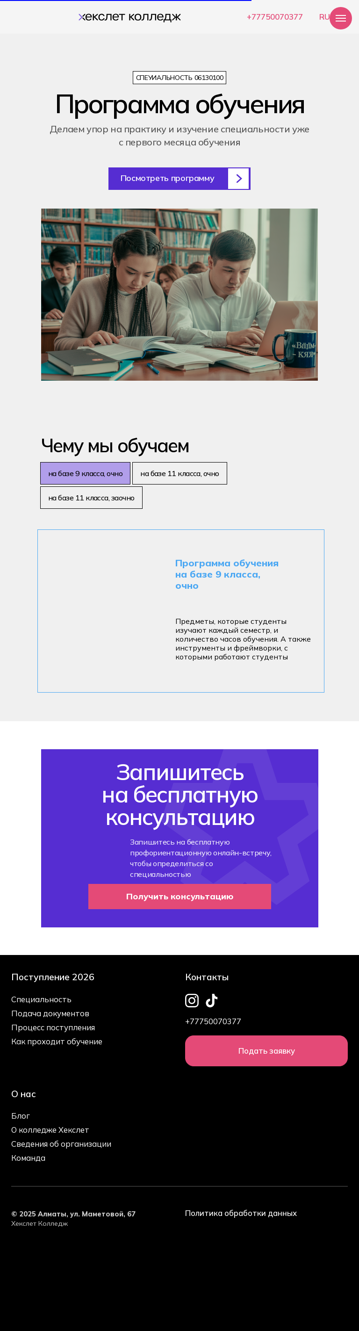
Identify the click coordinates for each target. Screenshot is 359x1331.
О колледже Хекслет (50, 1130)
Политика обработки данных (241, 1213)
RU (324, 17)
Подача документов (50, 1013)
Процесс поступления (53, 1027)
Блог (20, 1116)
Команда (28, 1158)
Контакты (207, 977)
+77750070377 (275, 17)
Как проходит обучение (56, 1041)
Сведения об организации (61, 1144)
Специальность (41, 999)
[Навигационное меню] (341, 18)
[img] (127, 15)
